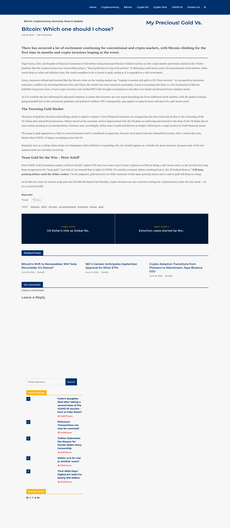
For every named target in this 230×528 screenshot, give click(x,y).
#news (93, 206)
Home (92, 7)
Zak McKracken (44, 35)
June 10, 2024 (155, 276)
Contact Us (193, 7)
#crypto (53, 206)
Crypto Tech (160, 7)
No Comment (32, 284)
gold (100, 206)
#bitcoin (35, 206)
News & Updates (73, 21)
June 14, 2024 (92, 272)
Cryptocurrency (110, 7)
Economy (57, 21)
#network (83, 206)
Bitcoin (128, 7)
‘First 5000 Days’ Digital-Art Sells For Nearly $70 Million (69, 474)
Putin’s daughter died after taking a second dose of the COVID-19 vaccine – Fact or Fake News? (69, 405)
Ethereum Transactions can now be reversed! (68, 425)
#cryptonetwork (67, 206)
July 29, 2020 (28, 35)
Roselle (41, 272)
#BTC (44, 206)
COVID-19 (177, 7)
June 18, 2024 (28, 272)
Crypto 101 (142, 7)
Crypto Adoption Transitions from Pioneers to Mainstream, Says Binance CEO (176, 267)
